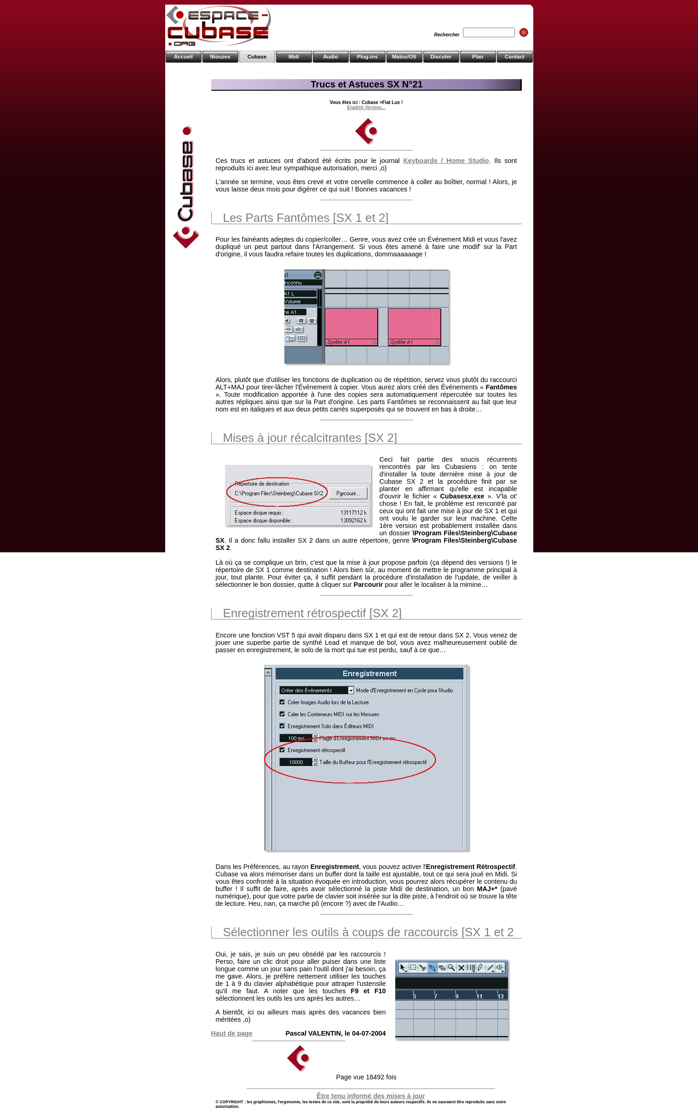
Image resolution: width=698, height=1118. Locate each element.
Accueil (183, 56)
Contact (515, 56)
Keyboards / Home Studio (446, 160)
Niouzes (220, 56)
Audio (330, 56)
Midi (293, 56)
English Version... (366, 107)
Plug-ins (367, 56)
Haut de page (232, 1033)
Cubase (257, 56)
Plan (477, 56)
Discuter (440, 56)
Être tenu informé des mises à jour (371, 1096)
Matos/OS (404, 56)
